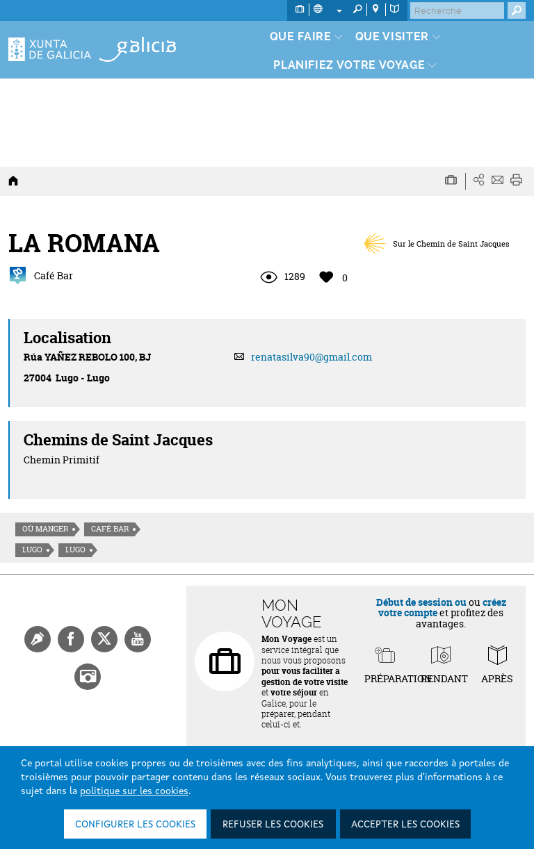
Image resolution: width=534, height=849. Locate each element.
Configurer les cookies (135, 825)
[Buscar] (457, 10)
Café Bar (110, 528)
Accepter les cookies (405, 825)
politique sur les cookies (134, 791)
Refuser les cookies (272, 825)
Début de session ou (421, 602)
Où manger (45, 528)
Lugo (32, 549)
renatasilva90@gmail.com (311, 356)
